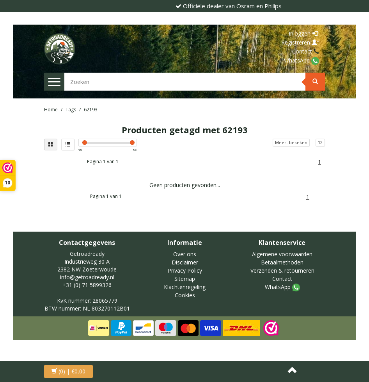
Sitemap (184, 278)
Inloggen (303, 33)
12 (320, 142)
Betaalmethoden (282, 262)
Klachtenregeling (185, 287)
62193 (91, 109)
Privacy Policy (185, 270)
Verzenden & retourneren (282, 270)
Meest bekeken (291, 142)
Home (51, 109)
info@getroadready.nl (87, 277)
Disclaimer (185, 262)
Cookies (185, 295)
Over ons (184, 254)
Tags (71, 109)
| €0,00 (68, 371)
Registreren (300, 42)
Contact (303, 51)
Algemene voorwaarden (282, 254)
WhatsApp (297, 60)
